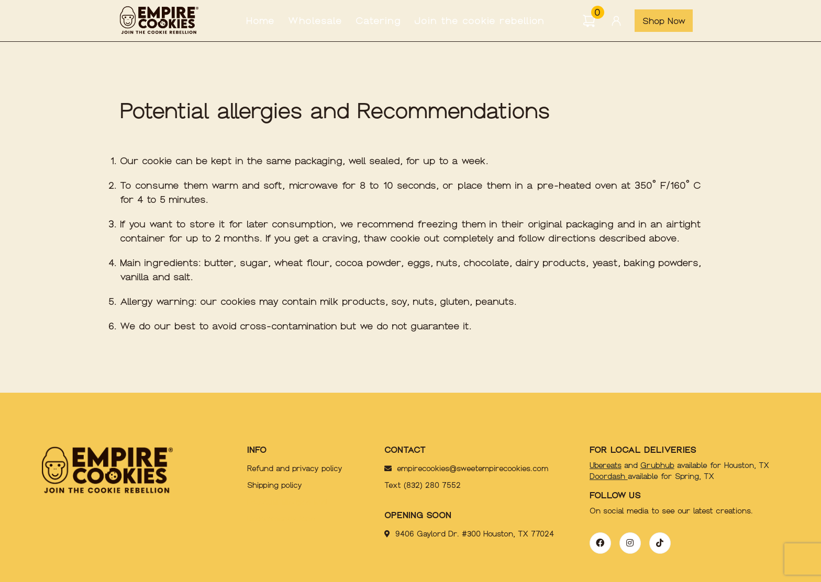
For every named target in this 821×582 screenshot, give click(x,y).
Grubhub (657, 465)
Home (260, 21)
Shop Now (663, 21)
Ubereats (606, 465)
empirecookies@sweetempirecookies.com (455, 468)
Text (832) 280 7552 (422, 485)
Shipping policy (274, 485)
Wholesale (315, 21)
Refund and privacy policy (294, 468)
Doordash (609, 476)
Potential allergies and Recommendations (287, 510)
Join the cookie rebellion (479, 21)
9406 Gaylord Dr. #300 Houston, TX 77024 (469, 534)
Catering (378, 21)
